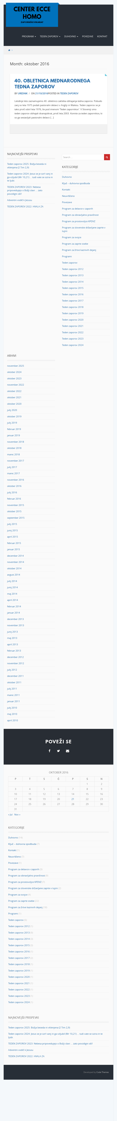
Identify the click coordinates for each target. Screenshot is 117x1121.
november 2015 (15, 505)
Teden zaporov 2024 (72, 345)
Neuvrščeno (68, 195)
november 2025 (15, 365)
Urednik (22, 93)
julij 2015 (12, 523)
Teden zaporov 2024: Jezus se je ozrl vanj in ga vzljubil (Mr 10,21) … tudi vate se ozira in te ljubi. (30, 177)
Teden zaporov (50, 36)
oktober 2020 (14, 403)
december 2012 (15, 657)
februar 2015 (14, 543)
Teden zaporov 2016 (72, 294)
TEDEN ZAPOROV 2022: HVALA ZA (25, 206)
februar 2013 (14, 650)
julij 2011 (12, 688)
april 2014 (12, 599)
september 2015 (16, 517)
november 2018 (15, 441)
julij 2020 (12, 410)
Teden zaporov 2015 (72, 287)
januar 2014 (13, 612)
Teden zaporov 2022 (72, 332)
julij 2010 (12, 707)
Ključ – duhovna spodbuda (76, 183)
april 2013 (12, 644)
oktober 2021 (14, 397)
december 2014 (15, 555)
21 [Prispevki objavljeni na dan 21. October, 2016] (72, 799)
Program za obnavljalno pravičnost (80, 214)
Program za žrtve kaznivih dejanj (79, 249)
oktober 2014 (14, 568)
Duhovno (71, 36)
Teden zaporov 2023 (72, 338)
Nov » (17, 814)
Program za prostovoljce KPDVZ (78, 221)
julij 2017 (12, 467)
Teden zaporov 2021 (72, 325)
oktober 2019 (14, 416)
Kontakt (102, 36)
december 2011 (15, 675)
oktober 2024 (14, 372)
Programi (29, 36)
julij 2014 (12, 581)
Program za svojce (71, 237)
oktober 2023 (14, 378)
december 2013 (15, 619)
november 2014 (15, 561)
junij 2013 (12, 631)
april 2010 (12, 720)
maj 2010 (12, 713)
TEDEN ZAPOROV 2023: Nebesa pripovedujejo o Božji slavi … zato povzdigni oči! (25, 190)
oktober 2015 (14, 511)
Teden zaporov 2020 (72, 319)
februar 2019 (14, 429)
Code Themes (102, 1072)
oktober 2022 (14, 391)
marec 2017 (13, 473)
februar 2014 (14, 606)
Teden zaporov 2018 (72, 307)
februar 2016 (14, 498)
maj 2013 (12, 637)
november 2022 (15, 384)
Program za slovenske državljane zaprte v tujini (33, 888)
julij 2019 (12, 422)
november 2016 (15, 479)
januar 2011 (13, 701)
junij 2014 (12, 587)
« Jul (10, 814)
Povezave (87, 36)
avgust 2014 (13, 574)
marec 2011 (13, 695)
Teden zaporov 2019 (72, 313)
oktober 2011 (14, 682)
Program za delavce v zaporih (77, 208)
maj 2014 (12, 593)
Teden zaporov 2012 (72, 269)
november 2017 (15, 460)
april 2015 (12, 536)
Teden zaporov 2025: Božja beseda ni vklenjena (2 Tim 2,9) (39, 1027)
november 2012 (15, 663)
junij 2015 (12, 530)
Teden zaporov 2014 (72, 281)
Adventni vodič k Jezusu (19, 200)
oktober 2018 (14, 447)
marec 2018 (13, 454)
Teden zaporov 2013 (72, 275)
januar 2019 (13, 435)
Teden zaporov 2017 (72, 300)
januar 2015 (13, 549)
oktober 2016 (14, 485)
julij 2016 (12, 492)
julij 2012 (12, 669)
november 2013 (15, 625)
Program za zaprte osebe (75, 243)
